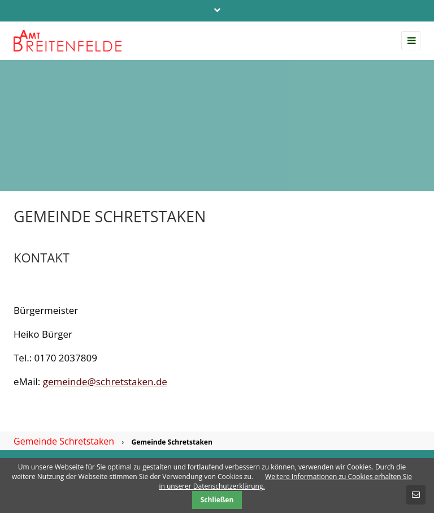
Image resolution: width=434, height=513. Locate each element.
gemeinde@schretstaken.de (105, 381)
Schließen (217, 500)
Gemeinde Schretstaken (64, 441)
